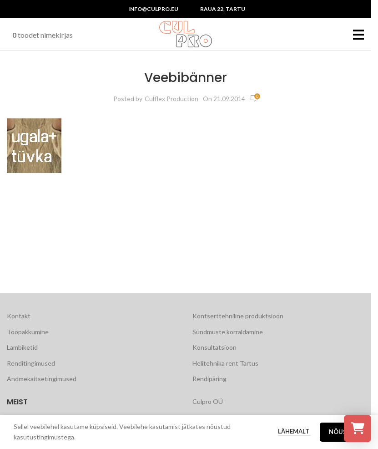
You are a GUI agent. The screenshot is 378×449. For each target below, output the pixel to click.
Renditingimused (31, 363)
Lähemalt (294, 431)
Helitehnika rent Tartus (225, 363)
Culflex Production (171, 98)
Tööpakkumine (28, 332)
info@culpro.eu (153, 8)
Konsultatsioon (214, 347)
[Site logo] (185, 33)
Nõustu (342, 431)
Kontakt (18, 316)
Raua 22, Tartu (222, 8)
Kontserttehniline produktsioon (237, 316)
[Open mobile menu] (358, 34)
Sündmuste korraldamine (227, 332)
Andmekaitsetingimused (41, 379)
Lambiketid (22, 347)
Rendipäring (209, 379)
